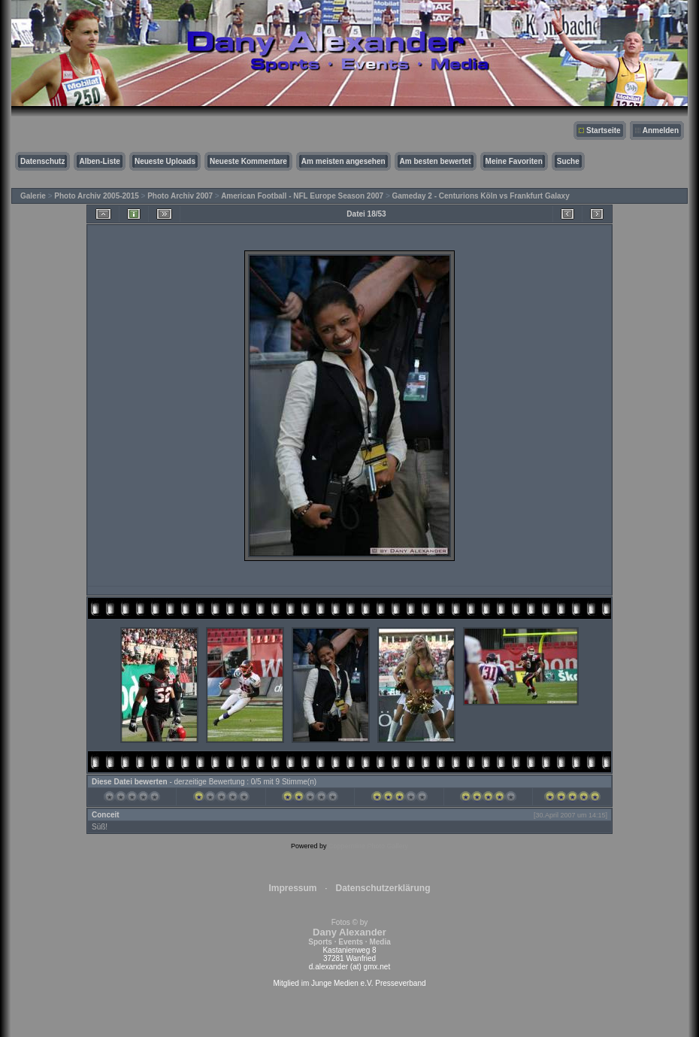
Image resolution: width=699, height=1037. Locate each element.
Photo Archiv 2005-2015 (96, 196)
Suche (568, 161)
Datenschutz (42, 161)
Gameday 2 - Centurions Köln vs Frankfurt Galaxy (481, 196)
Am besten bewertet (435, 161)
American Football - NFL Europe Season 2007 (302, 196)
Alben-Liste (99, 161)
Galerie (33, 196)
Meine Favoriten (514, 161)
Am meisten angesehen (343, 161)
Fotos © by (349, 932)
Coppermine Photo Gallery (368, 846)
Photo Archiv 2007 (180, 196)
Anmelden (661, 130)
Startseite (603, 130)
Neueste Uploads (165, 161)
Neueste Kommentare (248, 161)
